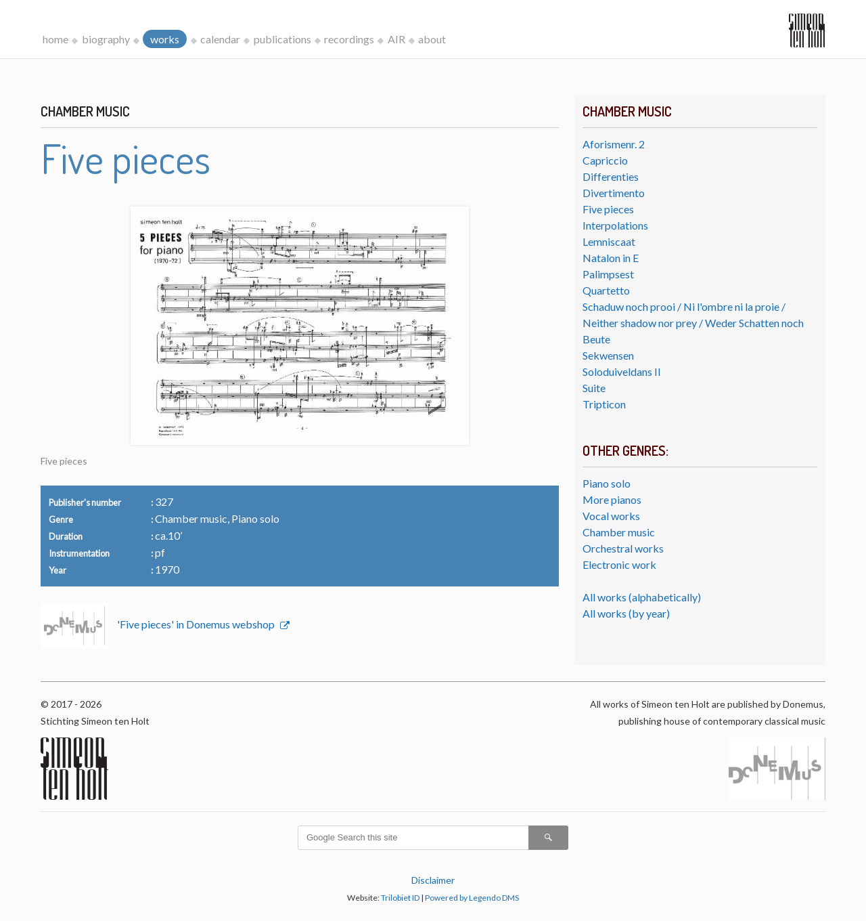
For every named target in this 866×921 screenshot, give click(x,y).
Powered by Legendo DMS (472, 898)
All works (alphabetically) (642, 597)
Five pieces (608, 208)
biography (106, 39)
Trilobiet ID (400, 898)
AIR (396, 39)
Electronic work (619, 564)
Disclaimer (433, 880)
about (432, 39)
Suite (594, 387)
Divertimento (614, 192)
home (55, 39)
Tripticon (604, 404)
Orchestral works (623, 548)
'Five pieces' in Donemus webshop (197, 624)
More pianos (612, 499)
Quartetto (606, 290)
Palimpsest (608, 273)
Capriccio (605, 160)
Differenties (611, 176)
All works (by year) (626, 613)
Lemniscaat (609, 241)
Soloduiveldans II (622, 371)
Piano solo (607, 483)
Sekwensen (608, 355)
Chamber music (619, 532)
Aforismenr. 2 (614, 143)
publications (282, 39)
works (164, 39)
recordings (349, 39)
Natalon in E (611, 257)
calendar (220, 39)
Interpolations (615, 225)
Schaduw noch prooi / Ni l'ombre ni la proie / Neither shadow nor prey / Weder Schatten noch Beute (693, 322)
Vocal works (611, 515)
